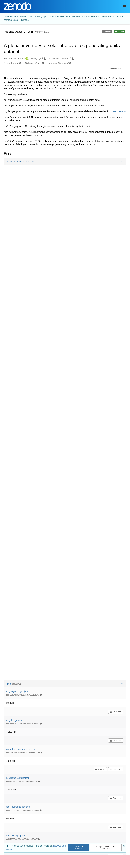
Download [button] (115, 712)
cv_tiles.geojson (14, 720)
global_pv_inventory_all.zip (20, 749)
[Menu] (124, 6)
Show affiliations (116, 68)
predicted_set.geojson (18, 778)
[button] (65, 161)
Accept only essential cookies (105, 847)
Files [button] (64, 683)
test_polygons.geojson (18, 806)
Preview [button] (100, 769)
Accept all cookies (78, 847)
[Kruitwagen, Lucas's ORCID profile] (26, 58)
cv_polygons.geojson (17, 691)
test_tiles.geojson (15, 835)
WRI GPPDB (119, 111)
